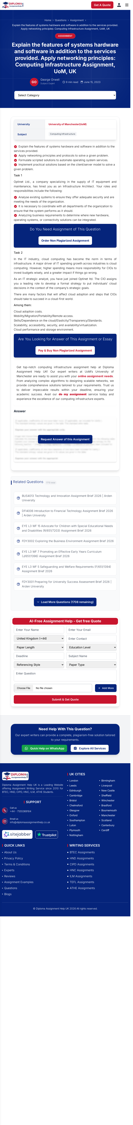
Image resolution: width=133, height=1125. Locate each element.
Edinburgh (74, 790)
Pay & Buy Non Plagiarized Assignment (65, 350)
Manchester (107, 815)
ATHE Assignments (81, 888)
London (72, 780)
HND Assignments (80, 858)
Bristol (71, 800)
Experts (8, 870)
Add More (106, 687)
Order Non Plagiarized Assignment (65, 240)
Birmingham (107, 780)
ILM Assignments (79, 876)
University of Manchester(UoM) (68, 124)
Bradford (105, 805)
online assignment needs (95, 376)
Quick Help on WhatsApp (44, 748)
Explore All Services (89, 748)
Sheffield (105, 795)
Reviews (8, 876)
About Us (9, 852)
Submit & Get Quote (65, 699)
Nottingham (75, 835)
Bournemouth (108, 810)
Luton (71, 825)
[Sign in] (119, 5)
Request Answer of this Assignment (65, 439)
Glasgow (73, 810)
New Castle (107, 790)
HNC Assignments (80, 870)
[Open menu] (127, 5)
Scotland (105, 820)
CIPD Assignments (80, 864)
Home (48, 20)
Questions (60, 20)
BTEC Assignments (81, 852)
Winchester (106, 800)
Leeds (71, 785)
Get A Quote (102, 5)
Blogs (6, 894)
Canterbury (106, 825)
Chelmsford (75, 805)
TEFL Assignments (80, 882)
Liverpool (105, 785)
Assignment (77, 20)
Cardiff (104, 830)
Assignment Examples (17, 882)
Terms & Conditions (16, 864)
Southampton (76, 820)
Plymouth (73, 830)
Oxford (72, 815)
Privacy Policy (12, 858)
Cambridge (74, 795)
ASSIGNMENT (65, 36)
